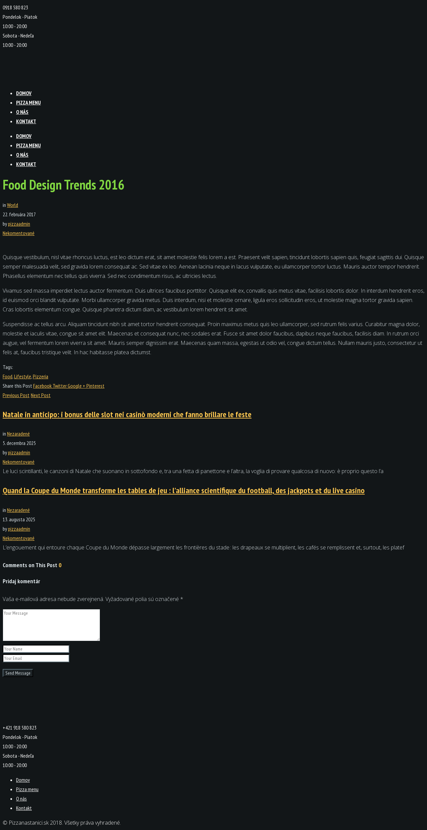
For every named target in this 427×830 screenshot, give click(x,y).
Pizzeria (40, 376)
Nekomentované (18, 233)
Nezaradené (18, 433)
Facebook (43, 385)
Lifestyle (22, 376)
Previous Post (16, 395)
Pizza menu (28, 102)
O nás (22, 111)
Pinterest (95, 385)
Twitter (60, 385)
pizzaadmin (19, 223)
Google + (77, 385)
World (12, 205)
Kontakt (26, 121)
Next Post (41, 395)
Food (7, 376)
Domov (23, 93)
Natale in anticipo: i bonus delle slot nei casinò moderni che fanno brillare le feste (127, 414)
